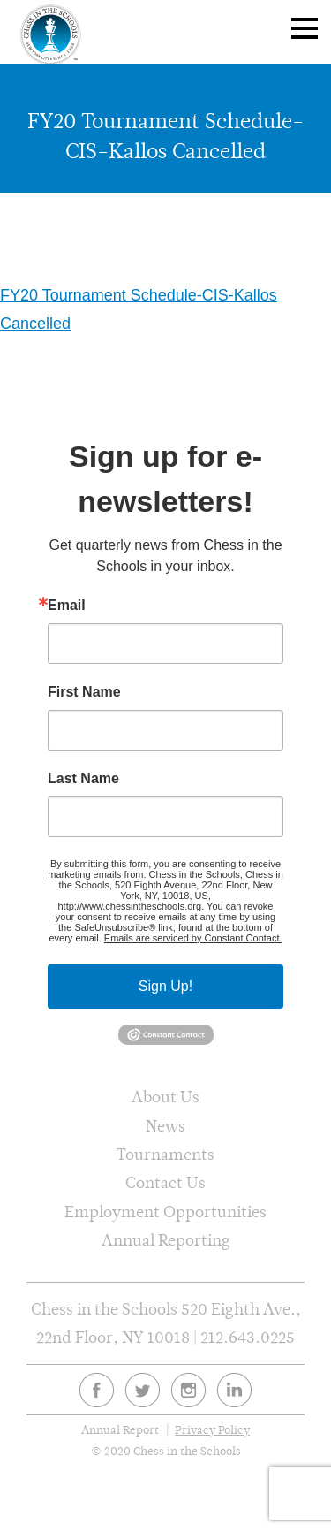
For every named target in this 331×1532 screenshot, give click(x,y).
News (165, 1126)
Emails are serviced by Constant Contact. (193, 938)
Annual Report (120, 1429)
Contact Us (165, 1182)
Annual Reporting (166, 1240)
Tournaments (165, 1154)
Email (67, 605)
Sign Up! (165, 986)
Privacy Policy (212, 1429)
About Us (165, 1097)
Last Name (83, 779)
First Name (84, 692)
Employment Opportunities (165, 1211)
